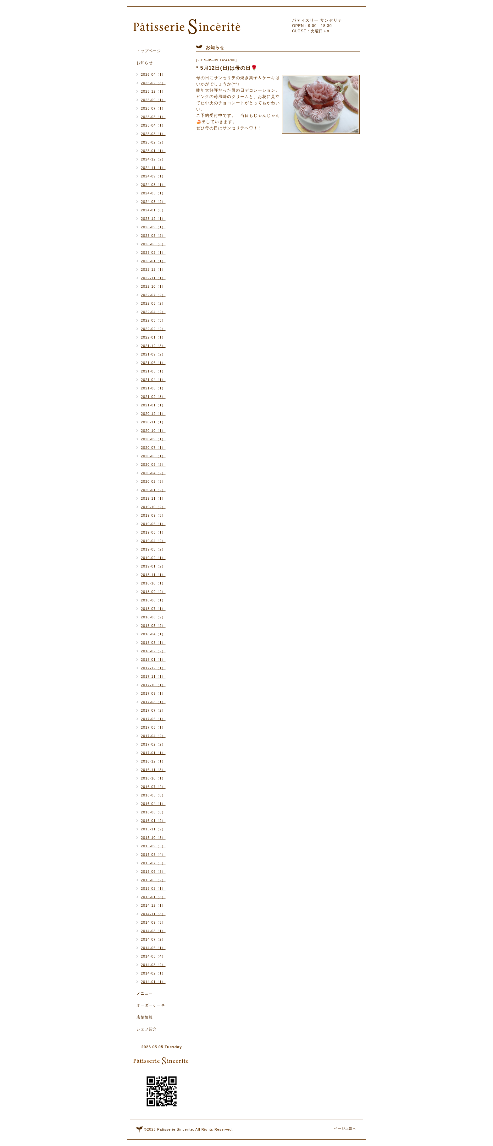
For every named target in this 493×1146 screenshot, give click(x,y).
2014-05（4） (153, 956)
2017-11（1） (153, 676)
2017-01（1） (153, 753)
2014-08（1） (153, 931)
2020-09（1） (153, 439)
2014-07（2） (153, 939)
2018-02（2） (153, 651)
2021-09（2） (153, 354)
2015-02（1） (153, 888)
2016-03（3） (153, 812)
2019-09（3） (153, 515)
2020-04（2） (153, 473)
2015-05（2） (153, 880)
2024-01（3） (153, 210)
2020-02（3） (153, 481)
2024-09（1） (153, 176)
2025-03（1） (153, 134)
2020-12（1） (153, 413)
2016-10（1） (153, 778)
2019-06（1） (153, 524)
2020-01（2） (153, 490)
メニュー (144, 993)
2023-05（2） (153, 235)
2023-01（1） (153, 261)
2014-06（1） (153, 948)
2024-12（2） (153, 159)
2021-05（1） (153, 371)
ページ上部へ (345, 1128)
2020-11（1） (153, 422)
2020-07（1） (153, 447)
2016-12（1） (153, 761)
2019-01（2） (153, 566)
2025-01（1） (153, 151)
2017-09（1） (153, 693)
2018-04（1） (153, 634)
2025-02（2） (153, 142)
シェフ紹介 (146, 1029)
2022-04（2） (153, 312)
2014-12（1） (153, 905)
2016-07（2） (153, 787)
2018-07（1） (153, 609)
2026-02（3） (153, 83)
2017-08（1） (153, 702)
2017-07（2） (153, 710)
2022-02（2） (153, 329)
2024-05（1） (153, 193)
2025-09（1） (153, 100)
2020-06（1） (153, 456)
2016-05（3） (153, 795)
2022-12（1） (153, 269)
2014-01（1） (153, 982)
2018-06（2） (153, 617)
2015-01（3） (153, 897)
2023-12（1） (153, 218)
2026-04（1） (153, 74)
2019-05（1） (153, 532)
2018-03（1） (153, 642)
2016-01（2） (153, 821)
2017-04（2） (153, 736)
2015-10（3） (153, 837)
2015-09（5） (153, 846)
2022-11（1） (153, 278)
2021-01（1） (153, 405)
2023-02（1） (153, 252)
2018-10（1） (153, 583)
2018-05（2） (153, 625)
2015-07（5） (153, 863)
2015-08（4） (153, 854)
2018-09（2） (153, 592)
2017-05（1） (153, 727)
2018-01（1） (153, 659)
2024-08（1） (153, 185)
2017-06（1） (153, 719)
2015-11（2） (153, 829)
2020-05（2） (153, 464)
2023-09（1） (153, 227)
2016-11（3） (153, 770)
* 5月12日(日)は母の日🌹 (227, 68)
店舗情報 (144, 1017)
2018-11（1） (153, 575)
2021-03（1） (153, 388)
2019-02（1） (153, 558)
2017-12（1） (153, 668)
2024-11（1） (153, 168)
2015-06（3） (153, 871)
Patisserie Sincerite (175, 1129)
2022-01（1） (153, 337)
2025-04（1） (153, 125)
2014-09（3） (153, 922)
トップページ (148, 51)
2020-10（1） (153, 430)
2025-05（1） (153, 117)
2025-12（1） (153, 91)
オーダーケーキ (150, 1005)
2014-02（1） (153, 973)
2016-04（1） (153, 804)
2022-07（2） (153, 295)
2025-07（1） (153, 108)
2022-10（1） (153, 286)
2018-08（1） (153, 600)
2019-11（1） (153, 498)
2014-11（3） (153, 914)
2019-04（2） (153, 541)
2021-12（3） (153, 346)
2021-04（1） (153, 380)
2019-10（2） (153, 507)
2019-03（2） (153, 549)
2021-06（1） (153, 363)
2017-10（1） (153, 685)
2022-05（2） (153, 303)
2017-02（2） (153, 744)
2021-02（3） (153, 397)
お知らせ (144, 63)
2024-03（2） (153, 202)
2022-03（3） (153, 320)
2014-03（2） (153, 965)
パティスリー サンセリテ (317, 20)
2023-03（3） (153, 244)
